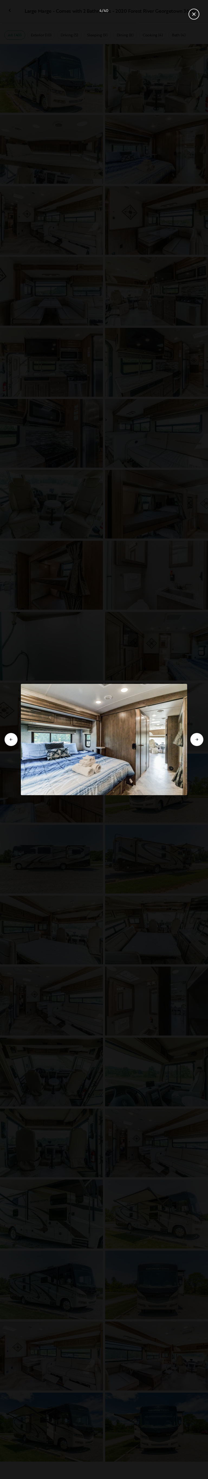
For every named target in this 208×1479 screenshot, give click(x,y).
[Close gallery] (193, 14)
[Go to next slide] (196, 739)
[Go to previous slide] (11, 739)
